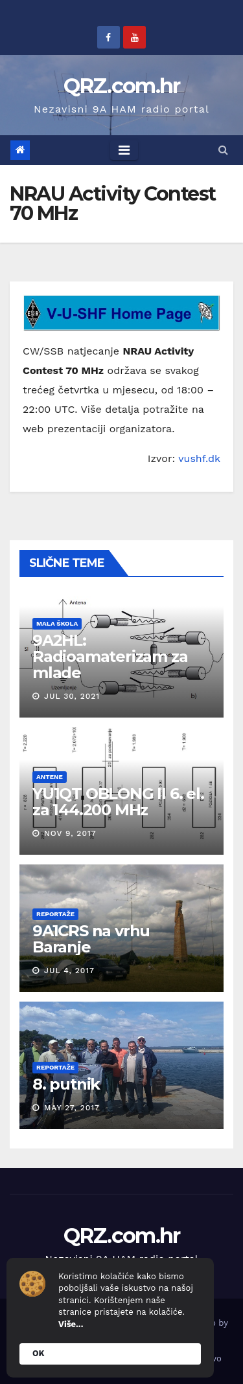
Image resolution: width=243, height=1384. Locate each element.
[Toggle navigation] (124, 150)
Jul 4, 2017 (69, 970)
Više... (70, 1324)
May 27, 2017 (72, 1107)
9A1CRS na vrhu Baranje (91, 938)
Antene (49, 776)
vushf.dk (199, 458)
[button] (223, 150)
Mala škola (57, 623)
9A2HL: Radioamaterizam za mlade (110, 656)
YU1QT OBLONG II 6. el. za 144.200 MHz (118, 801)
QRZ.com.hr (122, 85)
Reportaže (55, 913)
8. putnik (66, 1084)
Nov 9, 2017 (70, 833)
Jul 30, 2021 (72, 696)
